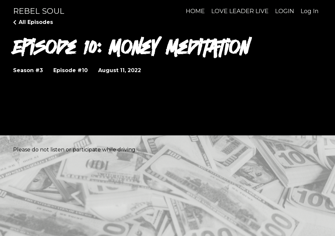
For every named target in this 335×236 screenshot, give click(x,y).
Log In (310, 11)
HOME (195, 11)
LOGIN (284, 11)
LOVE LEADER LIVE (240, 11)
